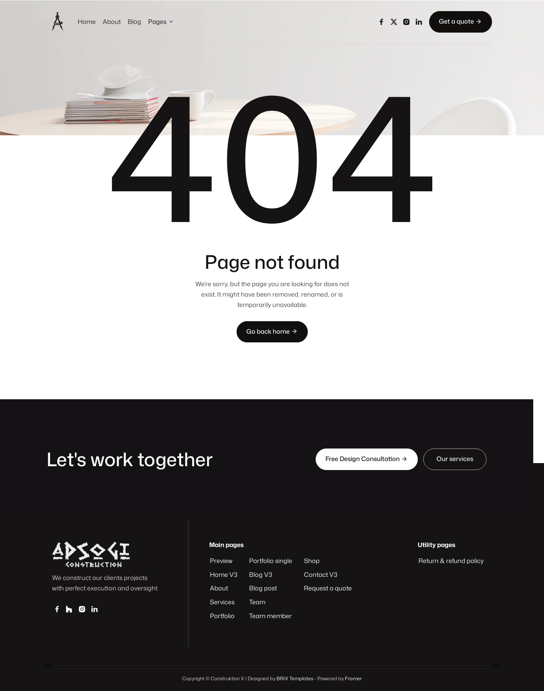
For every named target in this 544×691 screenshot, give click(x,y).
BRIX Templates (295, 678)
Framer (353, 678)
